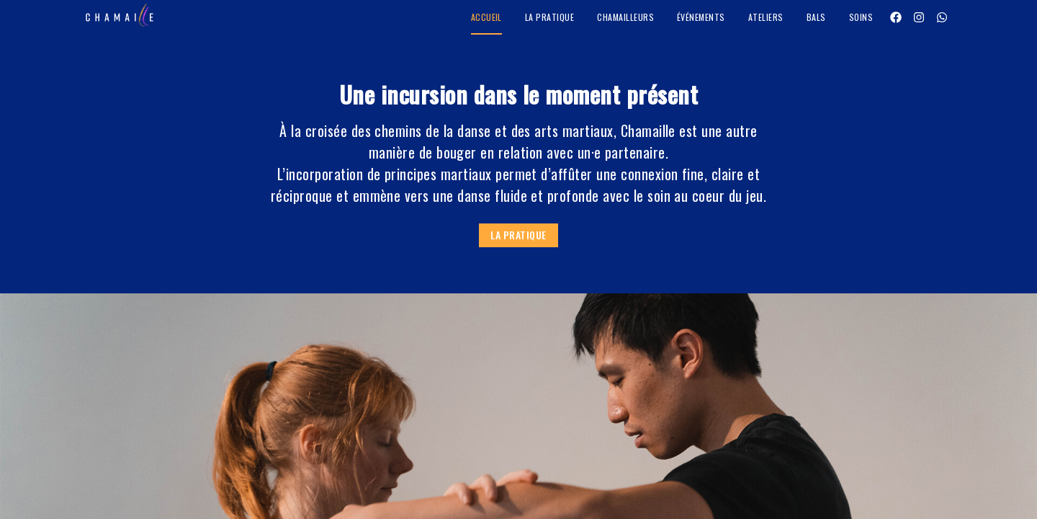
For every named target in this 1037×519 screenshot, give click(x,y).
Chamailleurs (625, 17)
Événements (701, 17)
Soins (861, 17)
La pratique (549, 17)
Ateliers (766, 17)
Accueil (486, 17)
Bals (816, 17)
